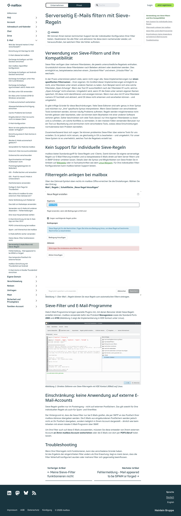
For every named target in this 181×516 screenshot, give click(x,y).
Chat (9, 31)
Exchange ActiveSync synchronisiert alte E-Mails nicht (22, 86)
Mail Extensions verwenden (19, 183)
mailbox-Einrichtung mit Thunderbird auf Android (18, 265)
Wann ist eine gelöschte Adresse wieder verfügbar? (22, 129)
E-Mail (10, 40)
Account (11, 22)
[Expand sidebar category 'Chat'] (36, 31)
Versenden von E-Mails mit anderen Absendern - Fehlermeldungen (23, 209)
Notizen (10, 286)
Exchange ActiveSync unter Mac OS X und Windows (22, 80)
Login (150, 5)
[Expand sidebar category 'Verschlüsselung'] (36, 281)
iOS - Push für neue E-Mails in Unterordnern (20, 178)
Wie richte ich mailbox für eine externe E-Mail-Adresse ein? (21, 195)
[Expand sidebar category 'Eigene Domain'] (36, 277)
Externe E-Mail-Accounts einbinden (23, 151)
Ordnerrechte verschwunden (20, 155)
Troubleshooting (152, 40)
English (170, 502)
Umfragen (11, 290)
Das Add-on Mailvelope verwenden (22, 204)
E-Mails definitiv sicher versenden (22, 234)
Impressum (12, 510)
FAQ (9, 17)
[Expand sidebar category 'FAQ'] (36, 18)
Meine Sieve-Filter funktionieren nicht (21, 239)
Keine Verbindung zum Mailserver (22, 200)
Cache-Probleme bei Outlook (20, 113)
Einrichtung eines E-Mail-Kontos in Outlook (22, 135)
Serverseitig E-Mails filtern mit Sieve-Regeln (21, 245)
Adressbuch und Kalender (19, 27)
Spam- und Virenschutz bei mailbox (23, 230)
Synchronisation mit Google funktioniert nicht (20, 160)
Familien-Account (15, 306)
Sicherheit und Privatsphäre (13, 300)
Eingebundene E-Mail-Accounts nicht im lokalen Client (21, 118)
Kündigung (47, 510)
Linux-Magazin (106, 162)
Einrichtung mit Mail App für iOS (21, 51)
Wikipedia (61, 162)
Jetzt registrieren (164, 5)
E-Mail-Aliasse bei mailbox (19, 55)
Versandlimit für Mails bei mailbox (22, 147)
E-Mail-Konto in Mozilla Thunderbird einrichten (23, 271)
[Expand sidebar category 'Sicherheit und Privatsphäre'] (36, 300)
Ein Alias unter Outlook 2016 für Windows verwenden (21, 97)
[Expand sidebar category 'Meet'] (36, 295)
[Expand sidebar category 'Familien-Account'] (36, 306)
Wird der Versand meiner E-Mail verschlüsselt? (21, 46)
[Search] (107, 5)
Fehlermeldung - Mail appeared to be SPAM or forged (22, 252)
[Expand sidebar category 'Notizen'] (36, 286)
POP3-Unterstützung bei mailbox (22, 225)
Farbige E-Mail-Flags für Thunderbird (18, 188)
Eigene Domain (14, 277)
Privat (79, 5)
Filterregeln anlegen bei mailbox (158, 27)
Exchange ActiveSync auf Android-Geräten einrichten (23, 73)
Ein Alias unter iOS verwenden (20, 92)
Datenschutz (33, 510)
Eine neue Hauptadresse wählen (21, 215)
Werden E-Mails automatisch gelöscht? (20, 141)
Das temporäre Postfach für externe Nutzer (20, 258)
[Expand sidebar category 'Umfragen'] (36, 290)
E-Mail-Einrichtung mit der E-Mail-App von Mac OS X (22, 220)
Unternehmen (57, 5)
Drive (9, 36)
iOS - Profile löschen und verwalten (23, 172)
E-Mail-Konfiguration (17, 123)
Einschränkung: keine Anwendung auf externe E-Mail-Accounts (159, 35)
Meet (9, 295)
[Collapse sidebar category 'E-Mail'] (36, 40)
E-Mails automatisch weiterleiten (22, 102)
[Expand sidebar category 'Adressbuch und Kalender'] (36, 27)
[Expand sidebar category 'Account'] (36, 22)
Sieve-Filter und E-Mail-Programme (159, 31)
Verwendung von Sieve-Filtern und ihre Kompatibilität (159, 16)
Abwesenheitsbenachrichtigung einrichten (21, 107)
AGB (22, 510)
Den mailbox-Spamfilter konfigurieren (18, 67)
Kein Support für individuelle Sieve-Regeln (159, 22)
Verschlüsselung (14, 281)
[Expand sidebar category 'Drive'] (36, 36)
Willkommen (12, 13)
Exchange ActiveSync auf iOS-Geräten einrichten (21, 60)
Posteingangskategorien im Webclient (20, 167)
